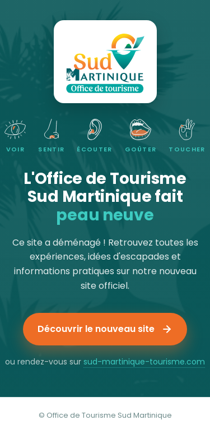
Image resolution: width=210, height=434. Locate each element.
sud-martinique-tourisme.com (144, 361)
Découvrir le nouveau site (105, 328)
